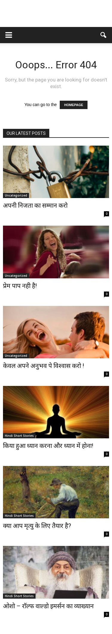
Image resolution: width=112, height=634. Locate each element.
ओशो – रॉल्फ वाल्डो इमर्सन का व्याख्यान (48, 606)
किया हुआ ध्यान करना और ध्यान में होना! (48, 445)
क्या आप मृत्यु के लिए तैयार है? (37, 525)
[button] (103, 35)
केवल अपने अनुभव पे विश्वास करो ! (43, 365)
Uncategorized (16, 195)
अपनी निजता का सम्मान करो (35, 205)
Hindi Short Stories (19, 436)
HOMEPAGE (73, 105)
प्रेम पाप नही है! (20, 285)
